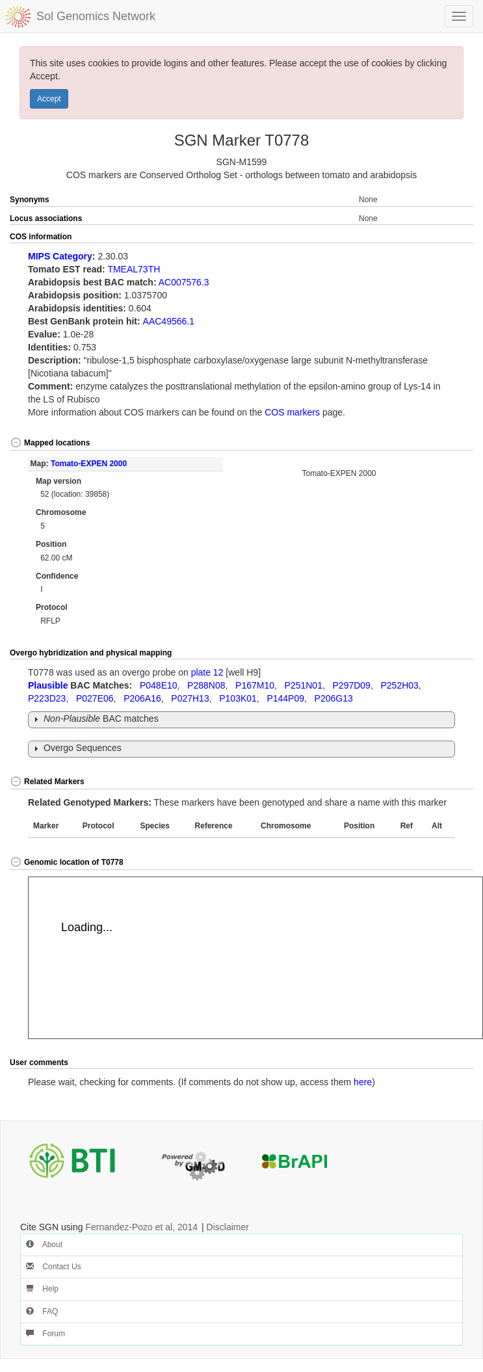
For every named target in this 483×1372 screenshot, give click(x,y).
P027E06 (95, 698)
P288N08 (206, 685)
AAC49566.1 (168, 321)
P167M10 (254, 685)
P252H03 (399, 685)
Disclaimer (228, 1227)
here (363, 1082)
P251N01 (303, 685)
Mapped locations (50, 442)
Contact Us (53, 1266)
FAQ (42, 1311)
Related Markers (47, 781)
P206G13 (334, 698)
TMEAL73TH (133, 269)
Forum (45, 1333)
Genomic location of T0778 (67, 862)
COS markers (292, 412)
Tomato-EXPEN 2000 (89, 463)
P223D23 (47, 698)
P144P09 (285, 698)
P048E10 (158, 685)
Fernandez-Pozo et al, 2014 (141, 1227)
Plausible (48, 685)
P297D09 (352, 685)
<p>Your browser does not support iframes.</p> (255, 958)
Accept (49, 98)
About (44, 1244)
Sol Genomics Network (95, 16)
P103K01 (238, 698)
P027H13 (190, 698)
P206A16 (142, 698)
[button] (450, 237)
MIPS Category (60, 256)
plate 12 (207, 672)
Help (42, 1288)
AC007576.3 (184, 282)
